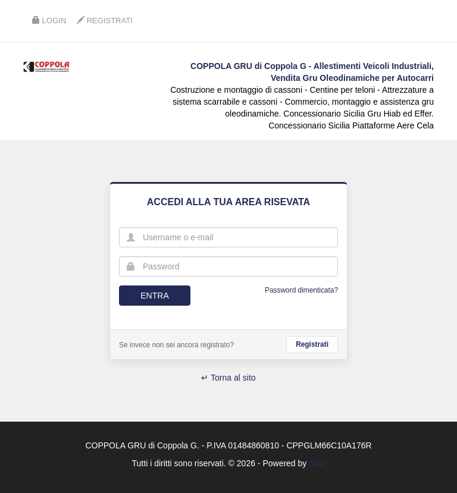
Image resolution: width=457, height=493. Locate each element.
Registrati (105, 20)
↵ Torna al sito (228, 377)
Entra (154, 295)
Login (49, 20)
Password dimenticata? (301, 290)
